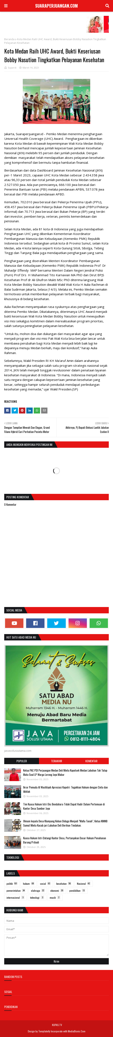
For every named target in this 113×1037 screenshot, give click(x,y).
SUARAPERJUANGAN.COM (56, 6)
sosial (45, 883)
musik (55, 897)
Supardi (12, 67)
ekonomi (57, 890)
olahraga (38, 890)
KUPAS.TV (57, 1025)
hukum (28, 883)
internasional (15, 897)
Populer (21, 761)
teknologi (37, 897)
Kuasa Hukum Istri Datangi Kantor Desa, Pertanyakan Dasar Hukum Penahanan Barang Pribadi (64, 840)
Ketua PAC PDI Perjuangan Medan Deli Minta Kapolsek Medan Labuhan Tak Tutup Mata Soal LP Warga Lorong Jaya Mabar (65, 772)
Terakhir (56, 761)
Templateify (44, 1031)
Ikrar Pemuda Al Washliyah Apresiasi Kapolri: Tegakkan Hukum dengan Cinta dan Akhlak (65, 789)
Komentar (91, 761)
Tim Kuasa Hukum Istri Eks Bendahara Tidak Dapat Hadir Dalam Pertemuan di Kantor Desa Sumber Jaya (64, 806)
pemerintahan (16, 890)
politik (12, 883)
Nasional (83, 883)
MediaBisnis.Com (76, 1031)
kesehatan (63, 883)
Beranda (9, 39)
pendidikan (77, 890)
